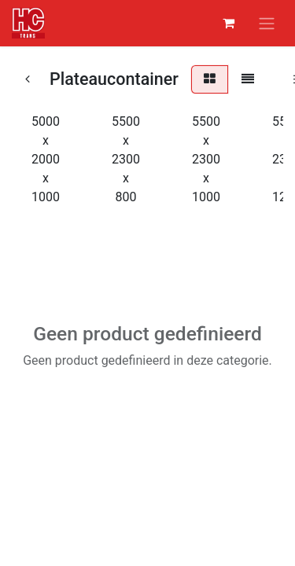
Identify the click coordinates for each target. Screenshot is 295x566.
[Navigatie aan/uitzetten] (266, 23)
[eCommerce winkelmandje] (228, 23)
